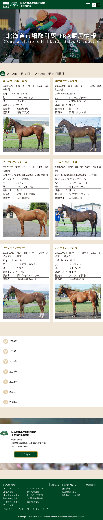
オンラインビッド (11, 488)
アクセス (26, 454)
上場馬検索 (8, 492)
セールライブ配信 (35, 495)
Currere (55, 485)
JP (94, 5)
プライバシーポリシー (39, 509)
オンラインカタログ (36, 488)
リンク (20, 509)
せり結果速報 (33, 492)
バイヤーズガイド (11, 502)
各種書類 (91, 485)
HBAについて (69, 485)
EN (98, 5)
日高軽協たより (69, 492)
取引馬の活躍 (33, 502)
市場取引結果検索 (35, 498)
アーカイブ (8, 505)
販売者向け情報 (10, 498)
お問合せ (8, 509)
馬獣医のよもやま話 (71, 495)
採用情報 (66, 488)
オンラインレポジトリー (14, 495)
